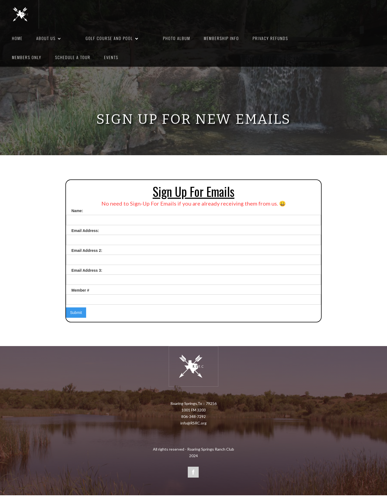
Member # (80, 290)
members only (26, 57)
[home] (21, 14)
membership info (221, 38)
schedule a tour (72, 57)
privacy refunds (270, 38)
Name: (77, 211)
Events (111, 57)
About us (46, 38)
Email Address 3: (86, 270)
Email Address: (85, 230)
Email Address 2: (86, 250)
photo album (176, 38)
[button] (58, 38)
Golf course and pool (109, 38)
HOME (17, 38)
